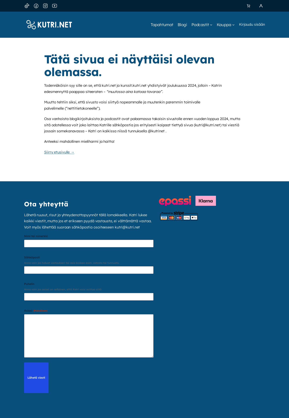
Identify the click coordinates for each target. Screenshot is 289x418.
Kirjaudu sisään (252, 24)
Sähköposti (32, 257)
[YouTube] (54, 6)
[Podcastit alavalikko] (201, 24)
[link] (248, 6)
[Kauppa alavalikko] (226, 24)
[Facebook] (36, 6)
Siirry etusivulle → (59, 152)
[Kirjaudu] (261, 6)
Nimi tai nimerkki (36, 236)
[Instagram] (45, 6)
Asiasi (35, 310)
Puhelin (29, 284)
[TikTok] (27, 6)
